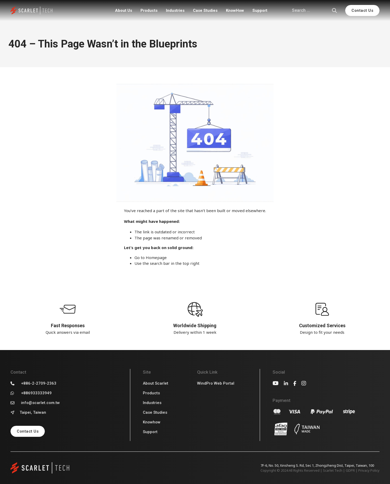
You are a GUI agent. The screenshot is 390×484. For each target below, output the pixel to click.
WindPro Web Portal (215, 383)
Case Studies (205, 10)
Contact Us (362, 10)
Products (149, 10)
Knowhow (151, 422)
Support (259, 10)
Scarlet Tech (332, 470)
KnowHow (235, 10)
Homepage (156, 257)
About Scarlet (155, 383)
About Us (123, 10)
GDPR (350, 470)
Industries (175, 10)
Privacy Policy (369, 470)
